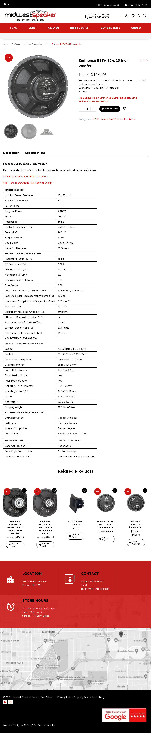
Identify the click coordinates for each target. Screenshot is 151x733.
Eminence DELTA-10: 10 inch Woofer (136, 524)
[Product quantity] (87, 108)
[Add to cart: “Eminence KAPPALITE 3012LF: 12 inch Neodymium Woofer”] (15, 544)
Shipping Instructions (86, 682)
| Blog (101, 682)
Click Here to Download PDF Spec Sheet (25, 176)
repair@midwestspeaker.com (87, 588)
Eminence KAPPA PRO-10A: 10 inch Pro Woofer (106, 524)
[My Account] (126, 16)
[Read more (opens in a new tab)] (97, 16)
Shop (33, 27)
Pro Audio (16, 44)
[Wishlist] (133, 16)
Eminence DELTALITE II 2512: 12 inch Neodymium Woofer (45, 527)
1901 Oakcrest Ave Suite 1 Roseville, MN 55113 (121, 5)
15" (47, 44)
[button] (139, 16)
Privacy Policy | (65, 682)
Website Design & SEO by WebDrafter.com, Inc (29, 710)
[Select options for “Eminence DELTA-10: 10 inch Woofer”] (136, 542)
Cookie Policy (25, 728)
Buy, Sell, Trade (110, 27)
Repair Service (80, 27)
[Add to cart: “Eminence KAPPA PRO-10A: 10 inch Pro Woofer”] (106, 538)
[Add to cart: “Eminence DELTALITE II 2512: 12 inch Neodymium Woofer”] (45, 544)
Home (14, 27)
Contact (136, 27)
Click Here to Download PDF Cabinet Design (27, 182)
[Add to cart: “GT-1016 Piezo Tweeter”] (76, 535)
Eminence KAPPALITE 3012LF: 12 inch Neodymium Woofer (15, 527)
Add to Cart (110, 108)
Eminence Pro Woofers (32, 44)
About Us (53, 27)
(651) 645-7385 (87, 581)
